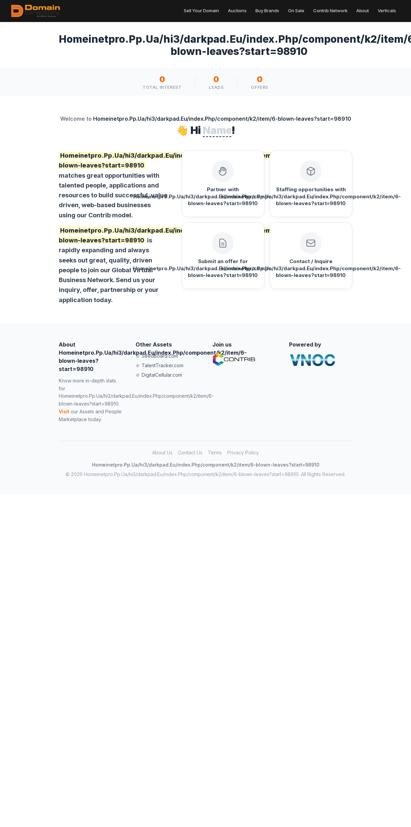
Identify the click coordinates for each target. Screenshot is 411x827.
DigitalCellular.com (159, 375)
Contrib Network (330, 10)
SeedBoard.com (157, 356)
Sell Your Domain (201, 10)
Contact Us (190, 452)
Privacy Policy (243, 452)
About (362, 10)
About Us (162, 452)
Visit (64, 411)
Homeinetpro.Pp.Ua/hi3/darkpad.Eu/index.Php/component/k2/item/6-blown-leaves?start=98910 (205, 465)
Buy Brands (267, 10)
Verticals (387, 10)
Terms (215, 452)
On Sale (296, 10)
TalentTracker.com (159, 365)
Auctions (237, 10)
